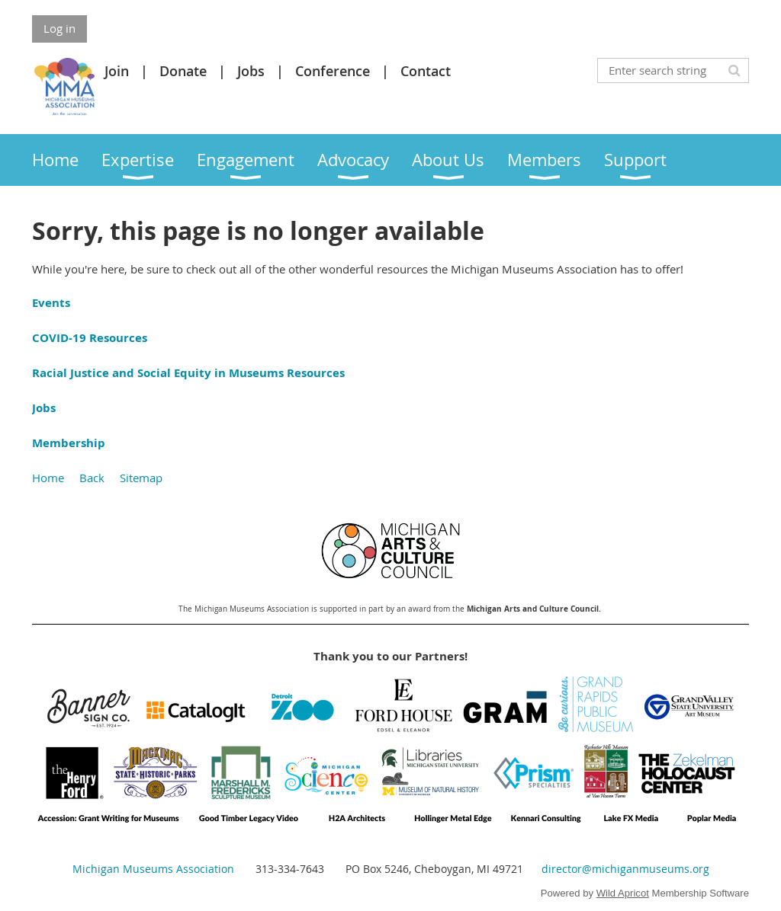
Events (51, 303)
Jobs (251, 71)
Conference (332, 71)
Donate (183, 71)
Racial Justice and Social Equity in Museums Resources (188, 373)
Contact (425, 71)
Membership (68, 443)
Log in (59, 28)
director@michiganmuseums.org (625, 868)
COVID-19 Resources (89, 338)
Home (48, 477)
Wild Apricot (622, 893)
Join (116, 71)
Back (91, 477)
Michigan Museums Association (153, 868)
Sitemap (141, 477)
